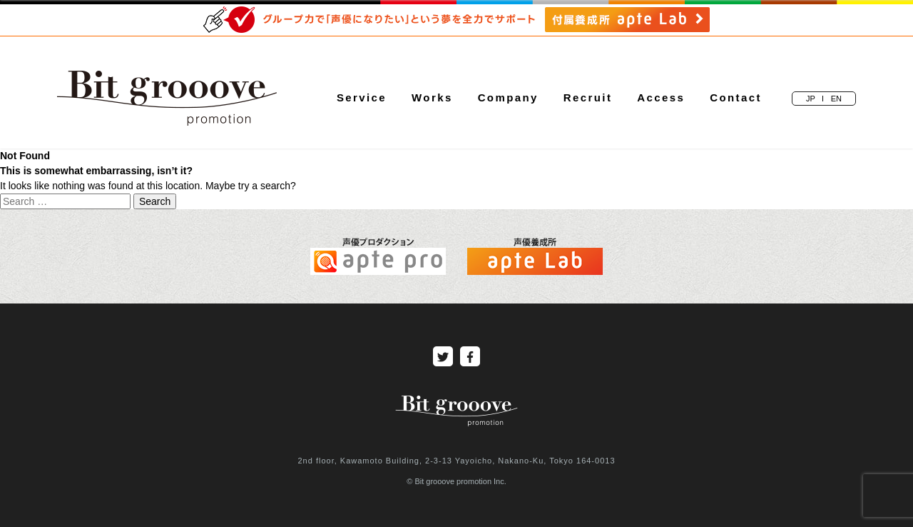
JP (810, 98)
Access (661, 97)
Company (508, 97)
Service (362, 97)
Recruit (587, 97)
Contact (736, 97)
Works (432, 97)
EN (836, 98)
